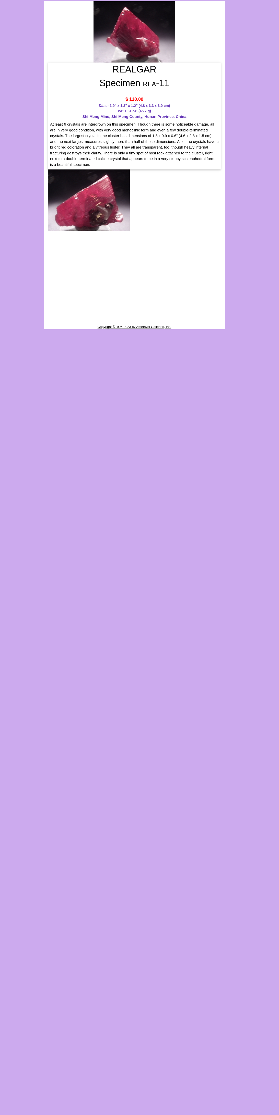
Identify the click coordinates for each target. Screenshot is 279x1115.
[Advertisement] (21, 264)
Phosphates (14, 127)
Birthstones (13, 67)
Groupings (12, 60)
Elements (12, 112)
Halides (11, 117)
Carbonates (13, 107)
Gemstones (13, 74)
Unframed (12, 94)
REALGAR (257, 162)
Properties (12, 157)
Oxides (10, 122)
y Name (12, 81)
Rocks (9, 165)
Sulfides (11, 143)
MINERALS (22, 43)
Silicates (11, 132)
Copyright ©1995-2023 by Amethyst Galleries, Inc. (134, 327)
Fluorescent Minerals (22, 149)
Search (9, 174)
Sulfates (11, 138)
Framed (10, 88)
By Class (11, 101)
